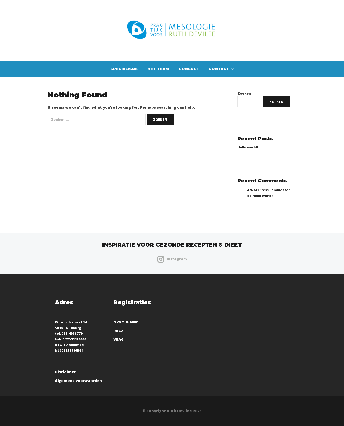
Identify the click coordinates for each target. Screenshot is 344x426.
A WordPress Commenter (268, 190)
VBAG (118, 339)
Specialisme (124, 68)
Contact (219, 68)
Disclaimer (65, 371)
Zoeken (244, 93)
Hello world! (247, 147)
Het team (158, 68)
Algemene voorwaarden (78, 380)
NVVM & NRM (126, 322)
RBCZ (118, 330)
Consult (189, 68)
